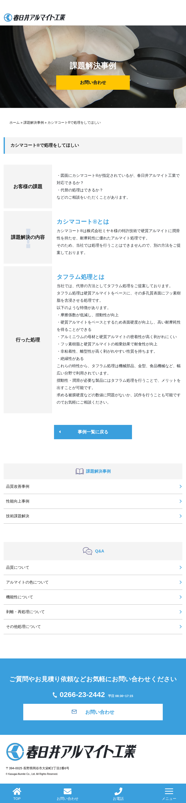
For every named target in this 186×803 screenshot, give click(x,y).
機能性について (19, 597)
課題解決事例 (33, 122)
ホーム (14, 122)
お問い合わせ (93, 82)
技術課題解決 (17, 516)
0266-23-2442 (93, 694)
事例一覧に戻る (93, 432)
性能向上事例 (17, 501)
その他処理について (23, 627)
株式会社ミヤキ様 (102, 231)
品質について (17, 567)
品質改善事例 (17, 486)
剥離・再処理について (25, 612)
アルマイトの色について (27, 582)
